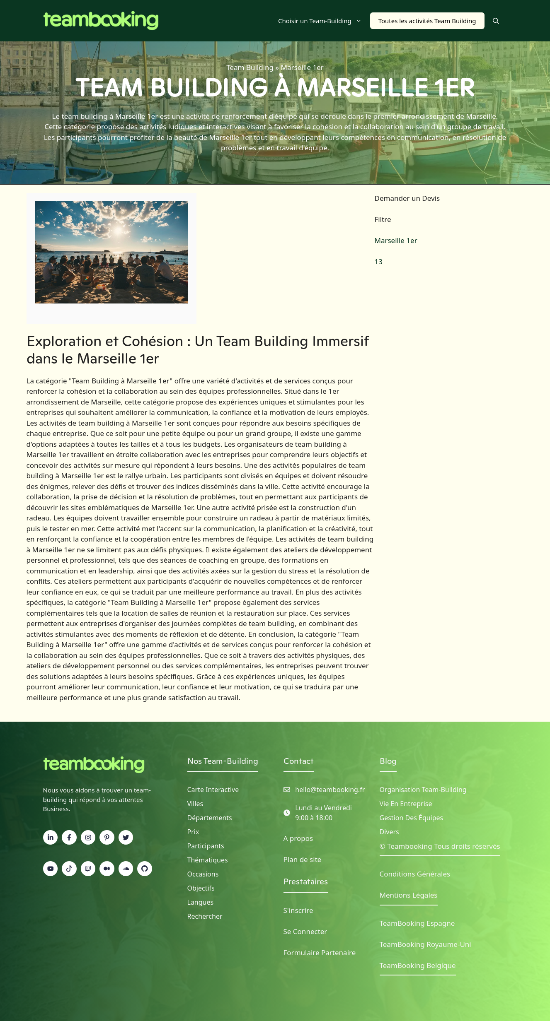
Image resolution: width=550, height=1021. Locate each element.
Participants (205, 845)
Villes (195, 803)
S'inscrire (298, 910)
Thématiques (207, 859)
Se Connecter (305, 931)
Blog (388, 761)
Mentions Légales (409, 895)
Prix (193, 831)
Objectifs (201, 888)
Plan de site (302, 859)
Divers (389, 831)
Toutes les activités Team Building (427, 21)
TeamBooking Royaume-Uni (425, 944)
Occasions (203, 874)
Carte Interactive (213, 789)
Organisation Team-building (423, 789)
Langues (200, 902)
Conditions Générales (415, 874)
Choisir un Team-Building (324, 20)
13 (379, 261)
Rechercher (205, 916)
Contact (298, 761)
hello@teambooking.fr (330, 789)
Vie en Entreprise (406, 803)
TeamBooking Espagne (417, 923)
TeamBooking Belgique (418, 965)
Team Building (250, 67)
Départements (209, 817)
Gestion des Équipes (411, 817)
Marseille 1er (396, 240)
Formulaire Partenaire (319, 952)
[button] (496, 20)
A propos (298, 838)
